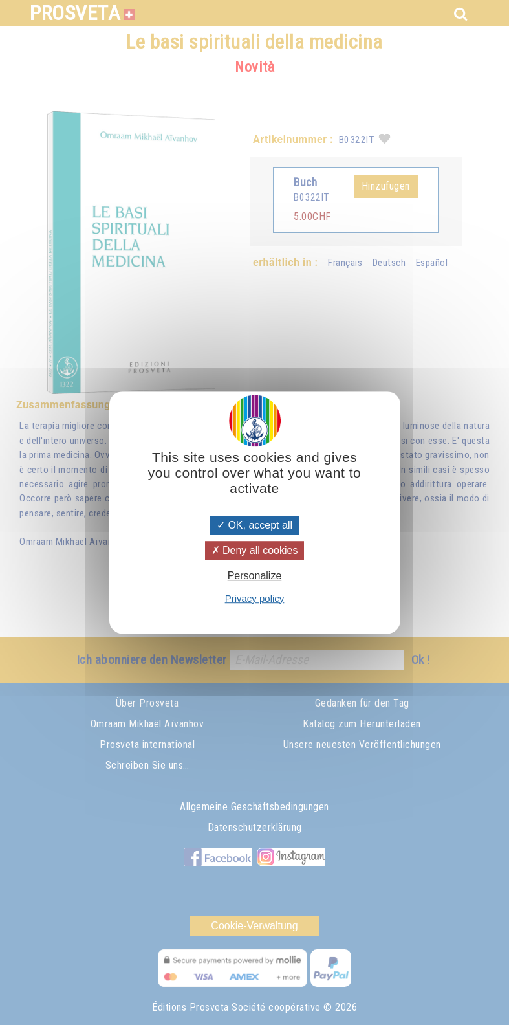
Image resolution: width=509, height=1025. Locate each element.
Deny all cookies (254, 550)
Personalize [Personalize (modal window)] (255, 576)
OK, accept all (254, 525)
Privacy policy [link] (255, 598)
